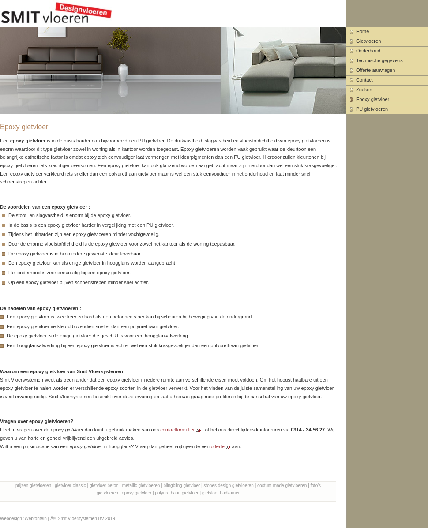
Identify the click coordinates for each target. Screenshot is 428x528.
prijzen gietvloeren (33, 485)
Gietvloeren (368, 41)
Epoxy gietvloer (372, 99)
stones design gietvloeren (229, 485)
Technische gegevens (379, 60)
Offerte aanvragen (375, 70)
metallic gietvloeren (141, 485)
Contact (364, 79)
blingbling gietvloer (182, 485)
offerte (218, 446)
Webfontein (35, 518)
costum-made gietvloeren (282, 485)
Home (362, 31)
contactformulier (177, 429)
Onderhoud (368, 50)
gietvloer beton (104, 485)
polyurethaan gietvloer (176, 493)
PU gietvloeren (372, 109)
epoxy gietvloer (136, 493)
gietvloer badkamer (221, 493)
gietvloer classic (70, 485)
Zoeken (364, 89)
